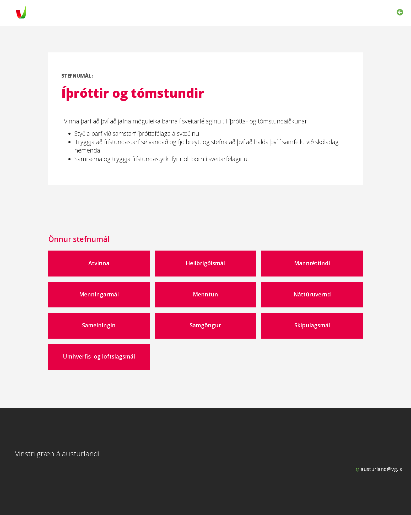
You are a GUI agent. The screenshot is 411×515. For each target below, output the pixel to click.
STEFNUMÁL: (77, 75)
